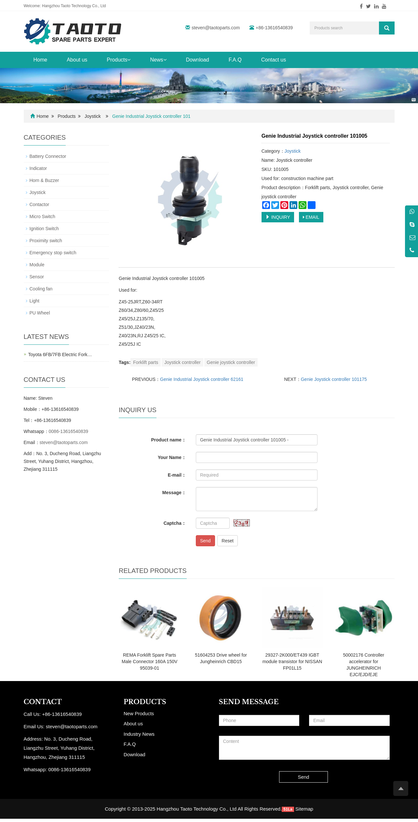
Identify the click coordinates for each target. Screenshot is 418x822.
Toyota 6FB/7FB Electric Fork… (60, 354)
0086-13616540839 (68, 431)
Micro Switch (42, 216)
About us (77, 60)
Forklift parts (145, 362)
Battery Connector (48, 156)
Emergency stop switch (53, 252)
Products (118, 60)
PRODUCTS (145, 702)
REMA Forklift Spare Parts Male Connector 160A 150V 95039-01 (149, 661)
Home (40, 60)
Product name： (168, 439)
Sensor (37, 276)
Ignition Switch (44, 228)
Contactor (39, 204)
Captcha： (175, 523)
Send (205, 540)
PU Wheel (40, 312)
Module (37, 264)
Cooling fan (41, 288)
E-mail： (177, 475)
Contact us (273, 60)
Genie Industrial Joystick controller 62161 (201, 379)
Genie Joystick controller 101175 (334, 379)
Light (34, 300)
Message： (174, 492)
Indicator (38, 168)
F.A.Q (235, 60)
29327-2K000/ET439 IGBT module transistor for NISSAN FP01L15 (292, 661)
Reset (228, 540)
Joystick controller (182, 362)
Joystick (93, 116)
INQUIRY (277, 217)
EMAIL (311, 217)
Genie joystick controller (231, 362)
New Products (139, 713)
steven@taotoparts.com (216, 27)
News (158, 60)
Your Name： (172, 457)
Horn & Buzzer (44, 180)
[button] (128, 60)
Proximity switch (46, 240)
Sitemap (304, 809)
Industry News (139, 734)
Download (197, 60)
